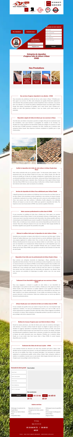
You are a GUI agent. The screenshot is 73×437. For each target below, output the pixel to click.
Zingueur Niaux (49, 415)
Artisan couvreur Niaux (34, 413)
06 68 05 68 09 (56, 5)
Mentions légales (47, 434)
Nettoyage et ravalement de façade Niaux (18, 409)
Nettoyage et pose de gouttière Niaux (53, 409)
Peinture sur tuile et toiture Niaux (18, 412)
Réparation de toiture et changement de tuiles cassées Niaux (36, 410)
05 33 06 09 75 (56, 2)
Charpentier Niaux (15, 415)
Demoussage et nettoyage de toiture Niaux (53, 412)
